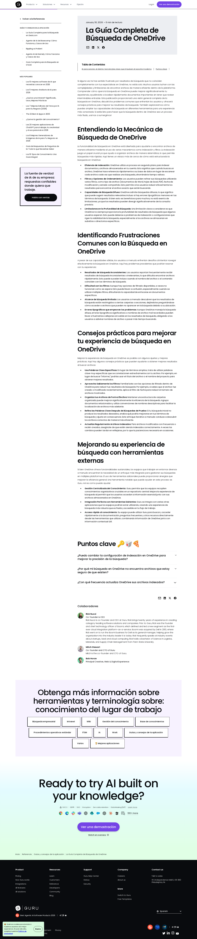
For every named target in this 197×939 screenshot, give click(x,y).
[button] (32, 4)
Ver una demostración (169, 4)
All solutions (20, 891)
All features (20, 888)
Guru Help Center (91, 876)
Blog (51, 895)
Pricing (18, 876)
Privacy (58, 930)
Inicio (17, 854)
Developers (55, 888)
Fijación (80, 4)
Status (86, 880)
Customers (55, 880)
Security (87, 884)
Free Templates (125, 899)
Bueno (38, 929)
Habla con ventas (41, 197)
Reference (54, 884)
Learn (52, 876)
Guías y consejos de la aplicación (49, 854)
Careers (121, 876)
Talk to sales (157, 876)
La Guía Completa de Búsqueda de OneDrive (86, 854)
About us (122, 880)
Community (55, 891)
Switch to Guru (124, 895)
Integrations (20, 884)
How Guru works (22, 880)
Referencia (27, 854)
